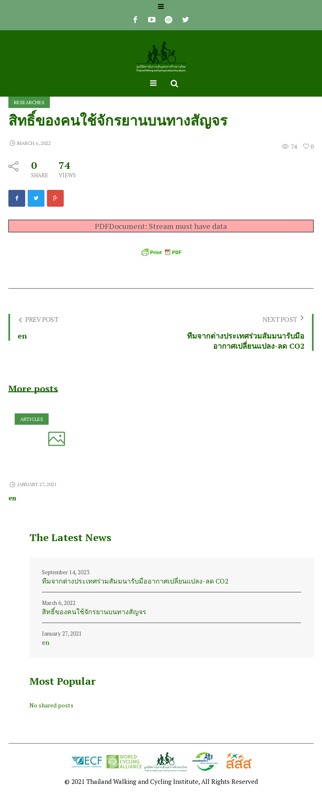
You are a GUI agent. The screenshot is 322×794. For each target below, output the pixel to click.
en (12, 497)
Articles (31, 419)
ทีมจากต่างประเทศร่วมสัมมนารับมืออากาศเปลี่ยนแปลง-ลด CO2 (135, 581)
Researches (29, 102)
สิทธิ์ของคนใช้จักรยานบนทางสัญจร (94, 611)
